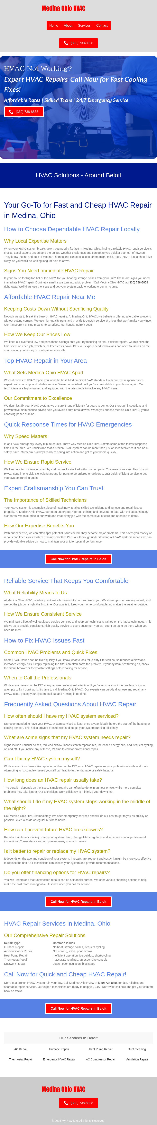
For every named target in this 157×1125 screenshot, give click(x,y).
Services (84, 25)
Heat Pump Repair (100, 1049)
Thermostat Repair (21, 1059)
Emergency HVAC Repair (59, 1059)
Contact (102, 25)
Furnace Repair (59, 1049)
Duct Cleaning (137, 1049)
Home (53, 25)
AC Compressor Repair (101, 1059)
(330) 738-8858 (138, 282)
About (68, 25)
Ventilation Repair (137, 1059)
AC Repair (21, 1049)
